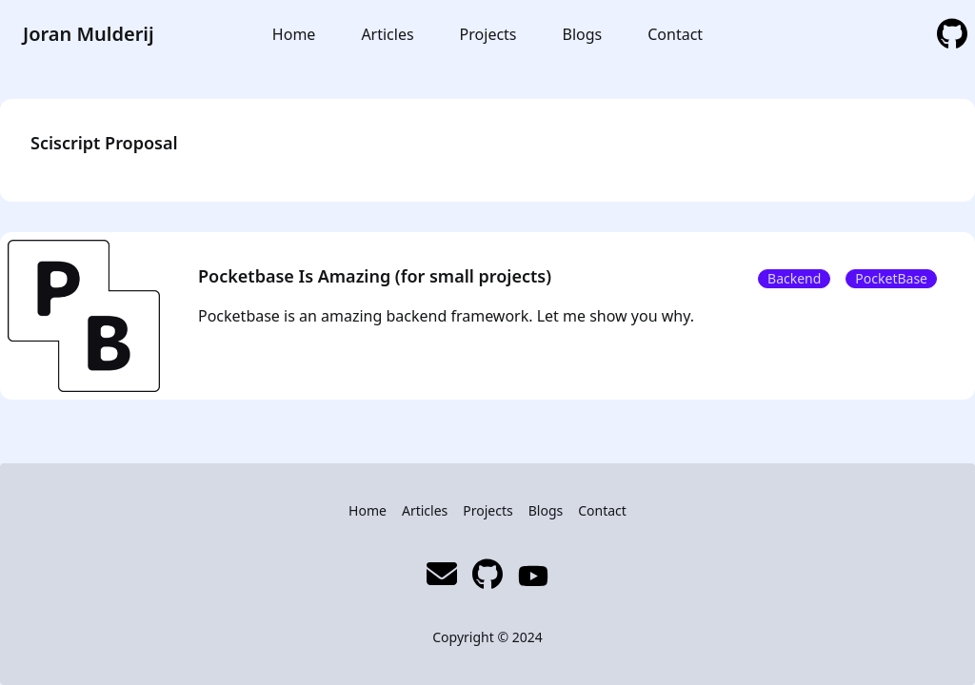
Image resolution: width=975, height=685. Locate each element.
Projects (488, 34)
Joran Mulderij (88, 34)
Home (294, 34)
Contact (675, 34)
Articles (387, 34)
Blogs (583, 34)
